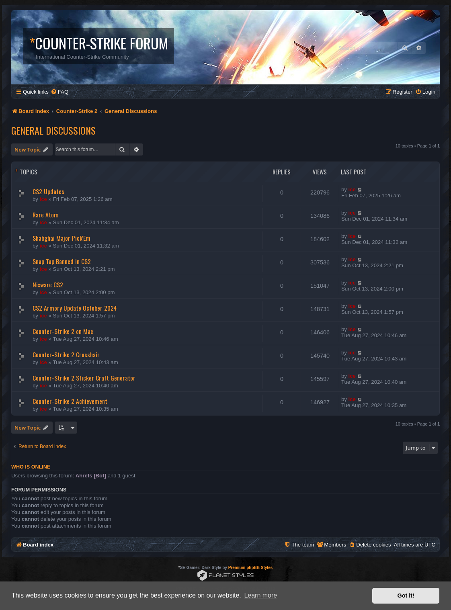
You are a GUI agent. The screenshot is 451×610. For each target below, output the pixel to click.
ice (43, 199)
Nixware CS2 (48, 284)
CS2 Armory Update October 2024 (75, 308)
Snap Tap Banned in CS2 (62, 261)
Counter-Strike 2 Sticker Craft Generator (84, 378)
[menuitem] (59, 92)
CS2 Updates (48, 191)
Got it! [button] (406, 595)
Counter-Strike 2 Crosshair (66, 354)
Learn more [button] (260, 595)
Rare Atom (46, 214)
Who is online (30, 467)
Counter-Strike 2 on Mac (63, 331)
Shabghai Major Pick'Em (61, 238)
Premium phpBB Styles (250, 567)
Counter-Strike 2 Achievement (70, 401)
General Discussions (53, 130)
